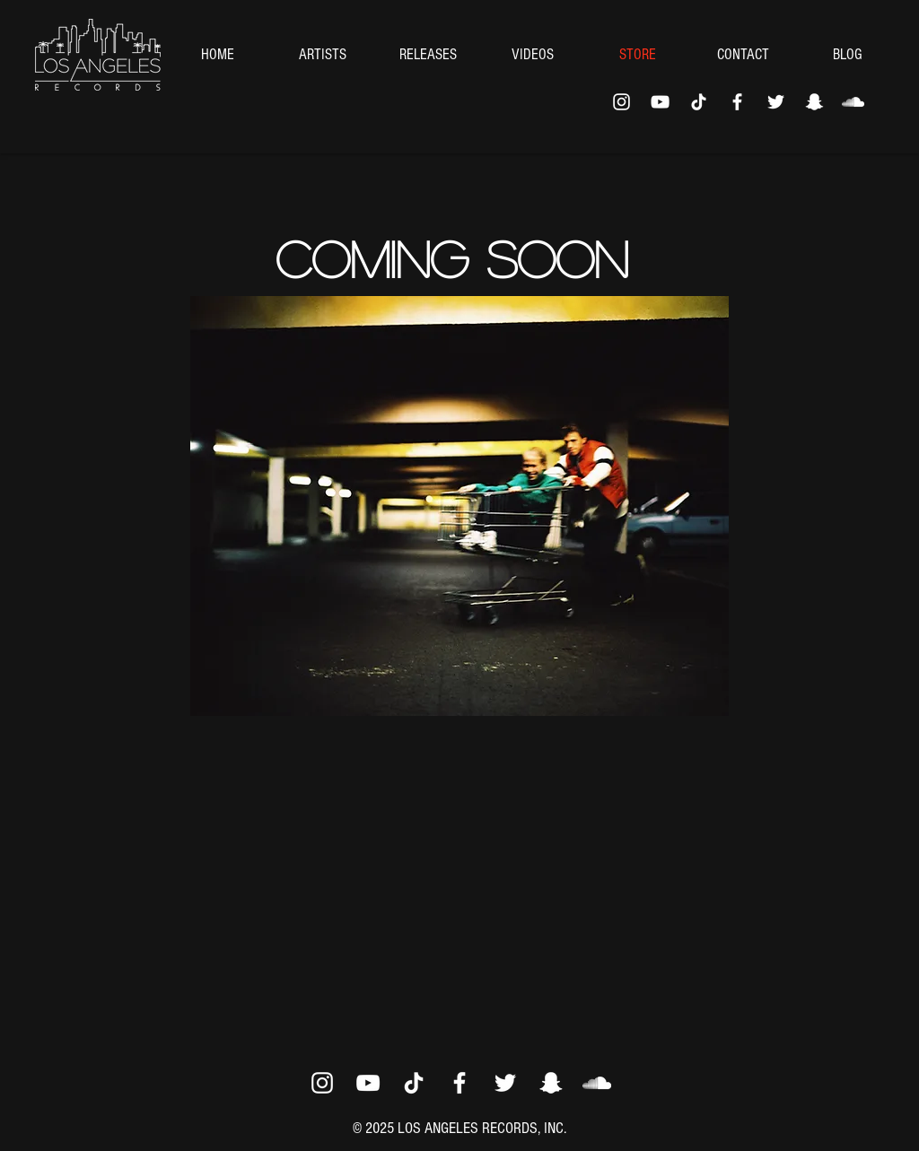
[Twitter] (776, 102)
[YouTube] (660, 102)
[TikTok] (698, 102)
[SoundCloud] (853, 102)
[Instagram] (621, 102)
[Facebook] (737, 102)
